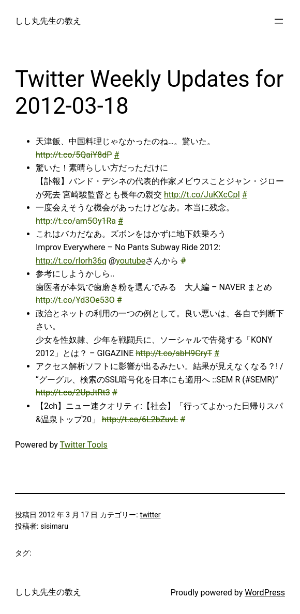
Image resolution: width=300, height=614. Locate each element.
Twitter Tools (84, 445)
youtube (130, 261)
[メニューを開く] (279, 21)
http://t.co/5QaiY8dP (74, 155)
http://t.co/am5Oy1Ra (76, 221)
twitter (150, 515)
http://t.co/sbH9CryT (174, 353)
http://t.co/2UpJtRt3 (73, 392)
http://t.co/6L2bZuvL (140, 419)
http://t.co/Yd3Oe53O (75, 300)
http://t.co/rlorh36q (71, 261)
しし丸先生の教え (48, 21)
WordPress (265, 592)
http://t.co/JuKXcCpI (202, 194)
